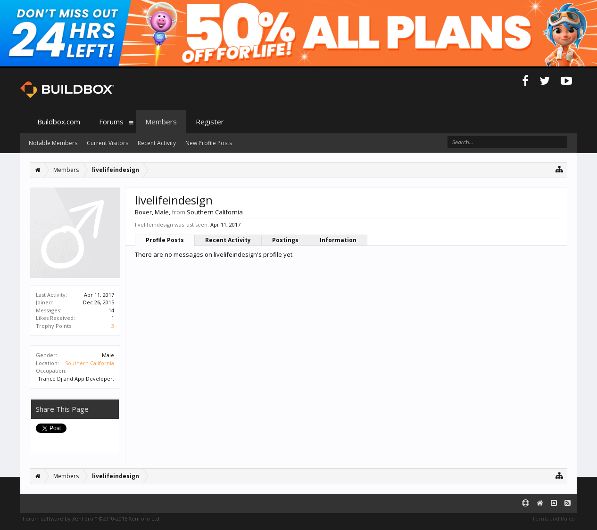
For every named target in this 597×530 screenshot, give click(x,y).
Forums (111, 121)
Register (210, 121)
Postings (285, 240)
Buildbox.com (58, 121)
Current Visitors (107, 143)
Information (338, 240)
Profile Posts (165, 240)
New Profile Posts (208, 143)
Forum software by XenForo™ (92, 518)
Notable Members (53, 143)
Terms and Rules (553, 518)
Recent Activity (228, 240)
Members (161, 121)
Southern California (89, 363)
